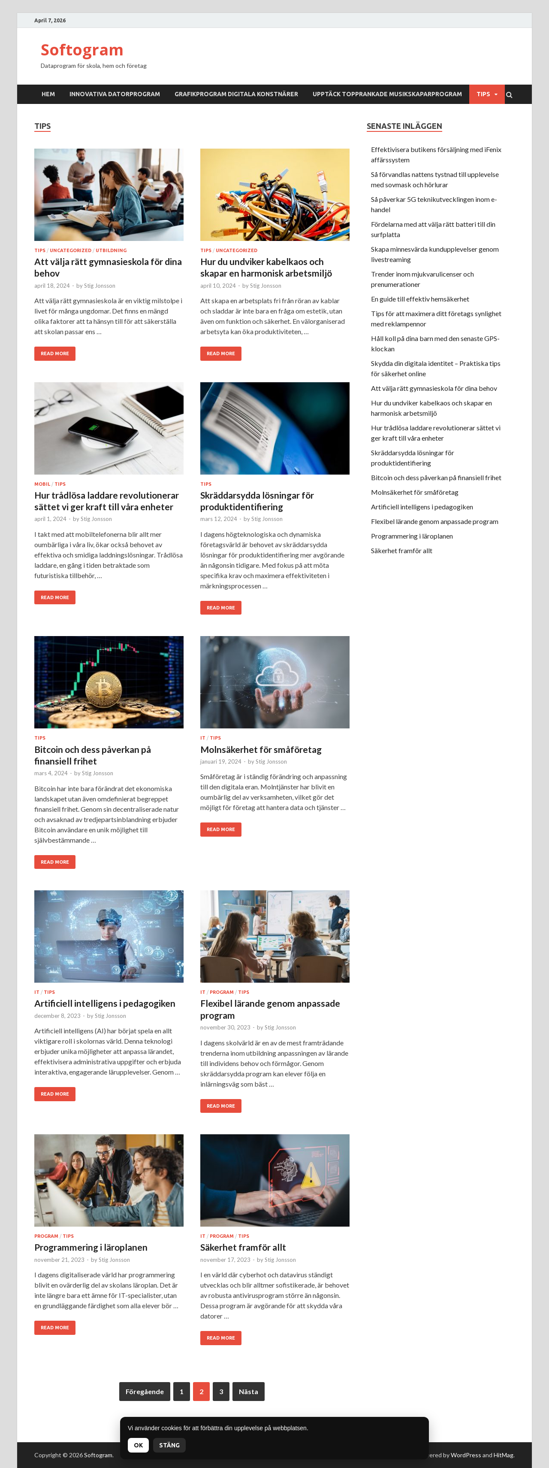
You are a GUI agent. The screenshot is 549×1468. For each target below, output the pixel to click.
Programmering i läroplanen (91, 1247)
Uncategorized (70, 250)
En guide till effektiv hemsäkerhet (420, 299)
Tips (483, 94)
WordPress (466, 1455)
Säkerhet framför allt (243, 1247)
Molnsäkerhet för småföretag (261, 749)
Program (222, 992)
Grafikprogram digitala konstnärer (236, 94)
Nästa (248, 1391)
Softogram (82, 49)
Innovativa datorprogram (114, 94)
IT (202, 737)
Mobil (42, 484)
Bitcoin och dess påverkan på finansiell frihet (436, 477)
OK (138, 1445)
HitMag (503, 1455)
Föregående (145, 1391)
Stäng (169, 1445)
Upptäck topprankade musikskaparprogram (387, 94)
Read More (55, 353)
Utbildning (111, 250)
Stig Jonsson (99, 285)
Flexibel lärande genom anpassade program (434, 521)
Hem (48, 94)
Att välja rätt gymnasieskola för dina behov (434, 388)
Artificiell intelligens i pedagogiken (104, 1003)
